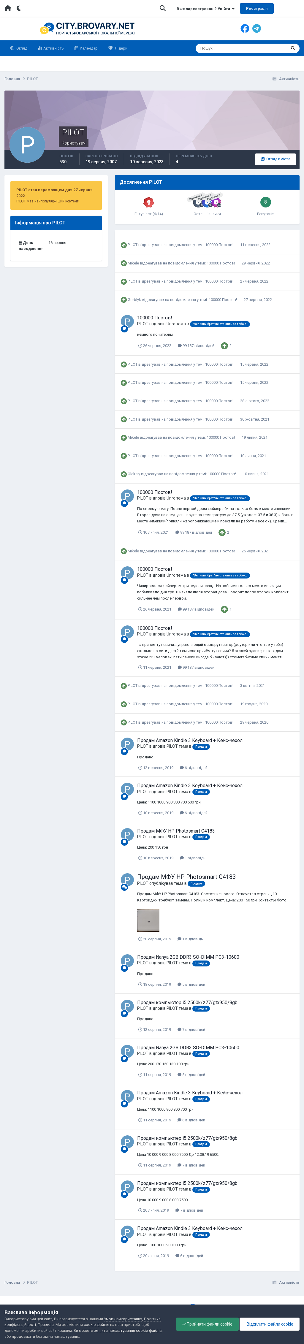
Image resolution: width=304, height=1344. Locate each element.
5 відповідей (191, 984)
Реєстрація (256, 8)
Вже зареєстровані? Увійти (206, 9)
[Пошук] (218, 48)
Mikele (133, 263)
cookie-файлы (96, 1324)
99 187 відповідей (196, 345)
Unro (171, 323)
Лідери (120, 48)
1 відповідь (192, 858)
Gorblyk (134, 299)
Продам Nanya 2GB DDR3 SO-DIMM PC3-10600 (188, 957)
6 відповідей (194, 767)
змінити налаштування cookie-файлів (128, 1330)
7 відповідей (191, 1029)
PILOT (132, 245)
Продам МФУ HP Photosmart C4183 (176, 831)
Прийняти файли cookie (207, 1324)
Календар (88, 48)
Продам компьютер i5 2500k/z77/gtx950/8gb (187, 1002)
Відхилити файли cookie (269, 1324)
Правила (46, 1324)
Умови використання (123, 1319)
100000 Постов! (219, 245)
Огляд (21, 48)
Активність (53, 48)
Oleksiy (134, 474)
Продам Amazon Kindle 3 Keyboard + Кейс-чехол (190, 740)
